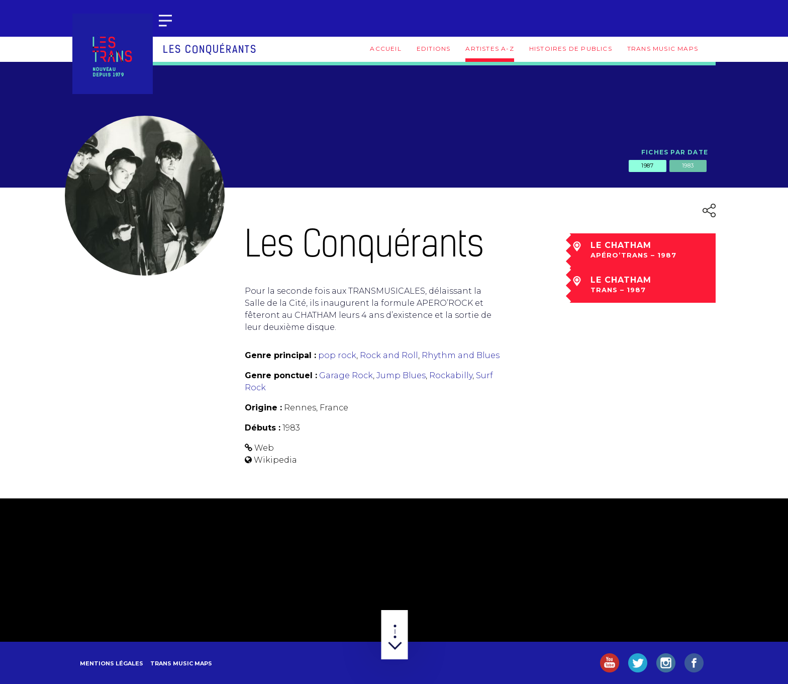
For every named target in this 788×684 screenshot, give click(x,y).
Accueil (385, 48)
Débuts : (262, 428)
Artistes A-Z (489, 48)
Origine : (263, 407)
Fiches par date (674, 152)
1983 (688, 165)
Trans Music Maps (662, 48)
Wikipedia (275, 460)
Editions (434, 48)
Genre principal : (280, 355)
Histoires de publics (570, 48)
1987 (647, 165)
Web (264, 448)
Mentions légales (111, 663)
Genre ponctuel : (281, 375)
